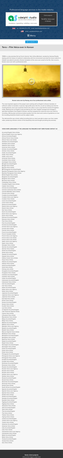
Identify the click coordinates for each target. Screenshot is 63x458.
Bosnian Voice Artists (8, 167)
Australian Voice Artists (8, 160)
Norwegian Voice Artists (9, 347)
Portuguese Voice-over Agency (11, 356)
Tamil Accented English (8, 408)
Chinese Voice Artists (8, 193)
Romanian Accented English (10, 363)
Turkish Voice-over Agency (9, 420)
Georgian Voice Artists (8, 245)
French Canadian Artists (9, 234)
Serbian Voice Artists (8, 376)
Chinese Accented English (9, 188)
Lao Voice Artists (7, 308)
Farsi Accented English (8, 223)
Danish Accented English (9, 204)
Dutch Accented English (9, 212)
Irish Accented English (8, 284)
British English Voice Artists (10, 175)
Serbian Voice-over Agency (10, 374)
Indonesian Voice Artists (9, 282)
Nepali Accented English (9, 341)
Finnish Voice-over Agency (9, 227)
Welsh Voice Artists (7, 437)
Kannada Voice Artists (8, 299)
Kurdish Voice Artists (8, 306)
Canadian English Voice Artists (10, 184)
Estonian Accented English (9, 217)
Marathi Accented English (9, 328)
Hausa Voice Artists (7, 260)
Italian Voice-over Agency (9, 289)
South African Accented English (11, 387)
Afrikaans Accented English (10, 142)
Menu (31, 35)
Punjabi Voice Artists (8, 361)
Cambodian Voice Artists (9, 182)
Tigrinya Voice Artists (8, 417)
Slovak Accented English (9, 378)
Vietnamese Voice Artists (9, 433)
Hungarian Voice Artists (8, 273)
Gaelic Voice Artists (7, 243)
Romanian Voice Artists (8, 365)
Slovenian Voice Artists (8, 384)
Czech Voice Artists (7, 203)
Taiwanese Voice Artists (9, 406)
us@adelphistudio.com (35, 31)
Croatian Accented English (9, 195)
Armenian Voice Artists (8, 158)
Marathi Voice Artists (8, 330)
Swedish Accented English (9, 398)
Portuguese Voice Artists (9, 358)
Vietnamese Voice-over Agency (11, 432)
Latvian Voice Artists (8, 313)
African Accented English (9, 136)
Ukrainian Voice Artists (8, 426)
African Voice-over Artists (9, 140)
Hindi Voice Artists (7, 267)
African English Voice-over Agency (12, 134)
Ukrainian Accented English (10, 424)
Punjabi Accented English (9, 359)
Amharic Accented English (9, 149)
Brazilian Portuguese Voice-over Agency (13, 171)
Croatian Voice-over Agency (10, 197)
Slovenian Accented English (10, 382)
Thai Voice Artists (7, 413)
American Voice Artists (8, 147)
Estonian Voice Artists (8, 219)
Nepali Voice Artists (7, 343)
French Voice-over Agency (9, 236)
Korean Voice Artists (8, 304)
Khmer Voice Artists (7, 300)
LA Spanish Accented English (10, 310)
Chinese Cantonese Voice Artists (11, 190)
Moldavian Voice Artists (8, 334)
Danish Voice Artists (7, 208)
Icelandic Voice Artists (8, 276)
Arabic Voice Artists (7, 155)
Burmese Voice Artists (8, 180)
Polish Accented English (9, 348)
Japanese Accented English (10, 293)
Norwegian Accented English (10, 345)
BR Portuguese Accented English (11, 169)
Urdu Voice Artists (7, 430)
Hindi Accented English (8, 265)
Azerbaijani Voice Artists (9, 162)
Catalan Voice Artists (8, 186)
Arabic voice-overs (7, 156)
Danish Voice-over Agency (9, 206)
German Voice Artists (8, 249)
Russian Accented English (9, 367)
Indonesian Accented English (10, 280)
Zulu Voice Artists (7, 443)
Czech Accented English (9, 201)
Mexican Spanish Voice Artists (10, 332)
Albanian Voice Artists (8, 145)
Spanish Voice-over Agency (10, 391)
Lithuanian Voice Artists (9, 315)
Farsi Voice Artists (7, 221)
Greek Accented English (9, 251)
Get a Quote (31, 42)
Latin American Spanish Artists (10, 311)
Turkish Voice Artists (8, 422)
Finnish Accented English (9, 225)
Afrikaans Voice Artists (8, 143)
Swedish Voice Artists (8, 400)
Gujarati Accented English (9, 254)
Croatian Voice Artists (8, 199)
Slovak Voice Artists (7, 380)
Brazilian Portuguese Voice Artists (11, 173)
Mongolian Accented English (10, 335)
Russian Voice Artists (8, 371)
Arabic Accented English (9, 153)
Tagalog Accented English (9, 402)
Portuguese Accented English (10, 354)
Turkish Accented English (9, 419)
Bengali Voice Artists (8, 166)
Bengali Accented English (9, 164)
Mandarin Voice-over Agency (10, 326)
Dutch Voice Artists (7, 215)
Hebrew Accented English (9, 262)
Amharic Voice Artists (8, 151)
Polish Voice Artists (7, 350)
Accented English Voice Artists (11, 132)
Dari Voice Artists (7, 210)
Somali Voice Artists (7, 385)
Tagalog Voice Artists (8, 404)
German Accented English (9, 247)
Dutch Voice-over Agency (9, 214)
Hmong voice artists (7, 269)
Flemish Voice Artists (8, 230)
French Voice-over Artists (9, 238)
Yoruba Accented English (9, 439)
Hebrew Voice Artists (8, 263)
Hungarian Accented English (10, 271)
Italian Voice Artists (7, 291)
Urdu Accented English (8, 428)
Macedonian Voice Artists (9, 317)
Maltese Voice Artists (8, 324)
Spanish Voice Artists (8, 393)
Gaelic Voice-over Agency (9, 241)
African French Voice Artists (10, 138)
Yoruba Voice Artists (7, 441)
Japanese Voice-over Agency (10, 295)
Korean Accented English (9, 302)
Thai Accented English (8, 411)
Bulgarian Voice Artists (8, 179)
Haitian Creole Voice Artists (10, 258)
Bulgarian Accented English (10, 177)
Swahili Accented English (9, 396)
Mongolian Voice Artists (9, 337)
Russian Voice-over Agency (10, 369)
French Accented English (9, 232)
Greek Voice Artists (7, 252)
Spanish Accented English (9, 389)
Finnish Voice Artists (8, 228)
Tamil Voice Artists (7, 409)
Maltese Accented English (9, 323)
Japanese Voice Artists (8, 297)
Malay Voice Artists (7, 321)
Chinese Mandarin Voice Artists (11, 191)
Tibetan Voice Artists (8, 415)
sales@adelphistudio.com (42, 28)
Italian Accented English (9, 287)
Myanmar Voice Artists (8, 339)
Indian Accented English (9, 278)
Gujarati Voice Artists (8, 256)
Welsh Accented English (9, 435)
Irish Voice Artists (7, 286)
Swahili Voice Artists (8, 395)
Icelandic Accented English (10, 275)
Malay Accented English (9, 319)
